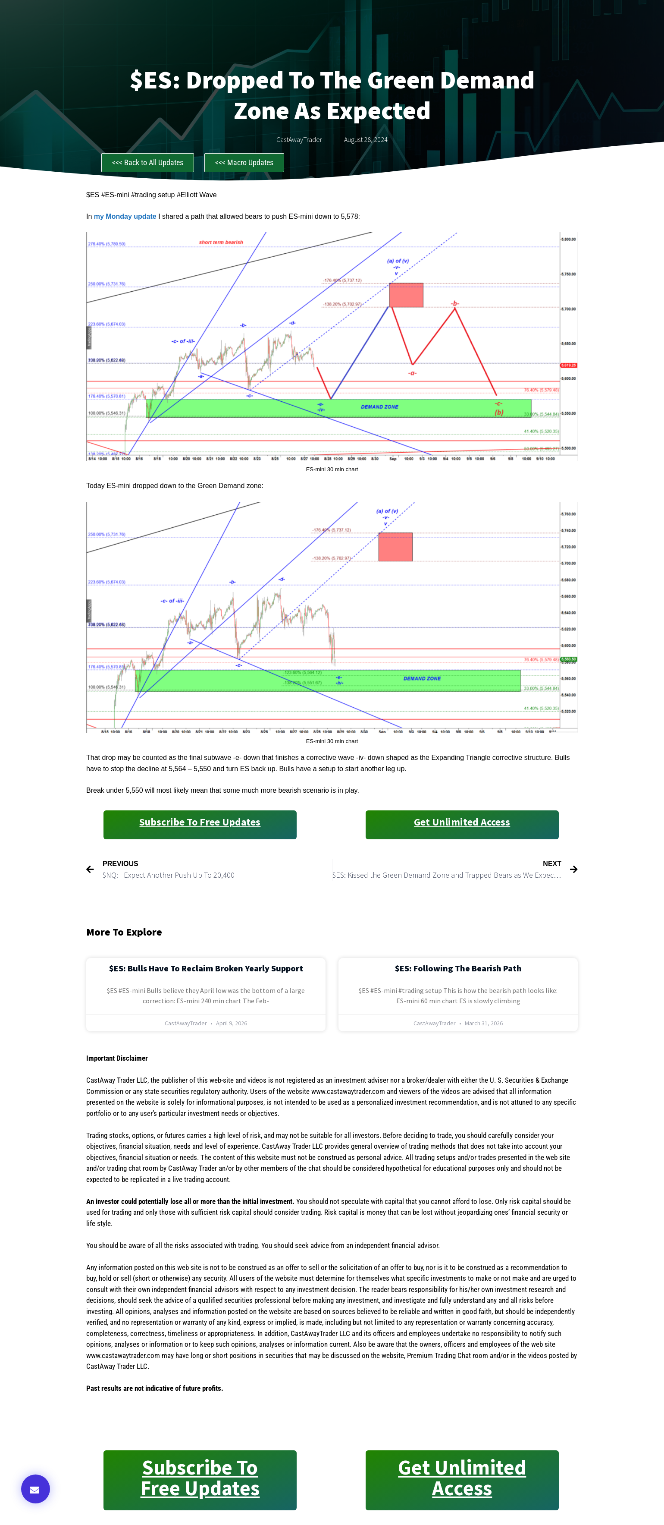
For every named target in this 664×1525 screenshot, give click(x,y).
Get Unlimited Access (462, 822)
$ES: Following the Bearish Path (458, 968)
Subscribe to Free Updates (199, 822)
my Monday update (125, 216)
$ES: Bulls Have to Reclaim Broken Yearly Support (206, 968)
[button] (35, 1489)
